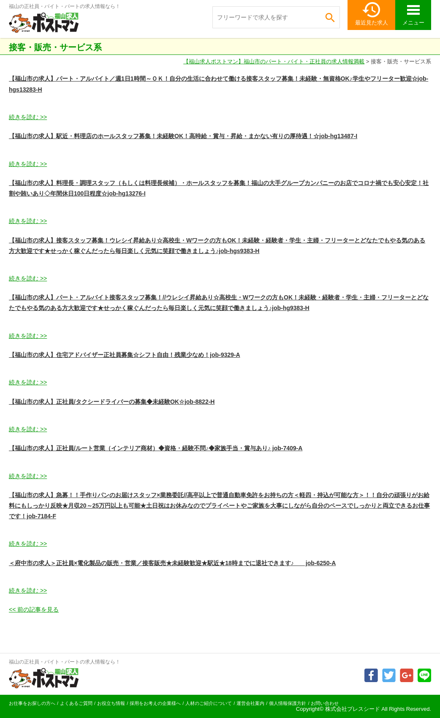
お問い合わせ (325, 703)
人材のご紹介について (208, 703)
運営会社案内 (250, 703)
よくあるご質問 (76, 703)
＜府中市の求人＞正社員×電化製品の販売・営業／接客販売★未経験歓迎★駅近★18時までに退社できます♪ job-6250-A (172, 563)
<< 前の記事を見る (34, 609)
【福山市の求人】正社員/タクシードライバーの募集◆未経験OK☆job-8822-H (112, 401)
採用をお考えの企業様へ (155, 703)
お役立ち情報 (111, 703)
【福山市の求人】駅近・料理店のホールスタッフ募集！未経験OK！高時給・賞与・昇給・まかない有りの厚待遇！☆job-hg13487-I (183, 136)
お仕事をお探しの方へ (32, 703)
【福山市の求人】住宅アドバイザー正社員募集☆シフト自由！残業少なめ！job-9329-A (124, 354)
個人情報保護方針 (287, 703)
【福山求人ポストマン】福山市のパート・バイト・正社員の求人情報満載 (273, 61)
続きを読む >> (28, 117)
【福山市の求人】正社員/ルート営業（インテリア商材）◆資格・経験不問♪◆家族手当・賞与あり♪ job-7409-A (155, 448)
